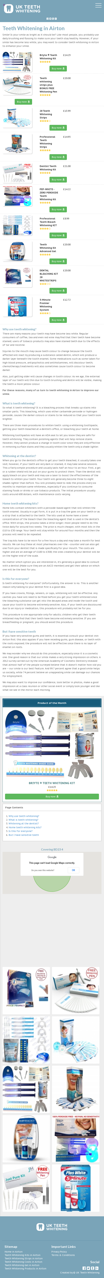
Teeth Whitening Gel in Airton (22, 1265)
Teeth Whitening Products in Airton (25, 1268)
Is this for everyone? (21, 831)
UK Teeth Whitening (87, 1272)
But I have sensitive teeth (24, 834)
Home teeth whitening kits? (25, 827)
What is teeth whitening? (23, 819)
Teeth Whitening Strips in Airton (24, 1258)
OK (73, 870)
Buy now (58, 68)
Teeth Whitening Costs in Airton (23, 1261)
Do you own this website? (42, 870)
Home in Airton (13, 1251)
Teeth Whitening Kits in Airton (22, 1255)
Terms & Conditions (63, 1255)
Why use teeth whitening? (24, 816)
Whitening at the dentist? (24, 823)
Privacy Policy (59, 1251)
